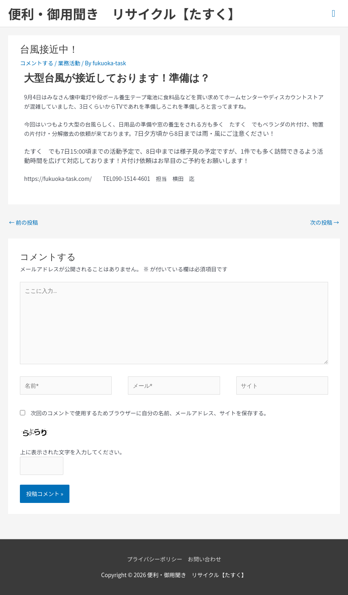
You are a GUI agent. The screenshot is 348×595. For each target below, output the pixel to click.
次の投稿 (324, 222)
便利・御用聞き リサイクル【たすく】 (124, 13)
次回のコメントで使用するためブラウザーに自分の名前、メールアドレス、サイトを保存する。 (149, 413)
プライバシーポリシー (154, 559)
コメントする (36, 63)
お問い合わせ (204, 559)
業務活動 (69, 63)
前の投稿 (23, 222)
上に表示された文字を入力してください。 (72, 452)
